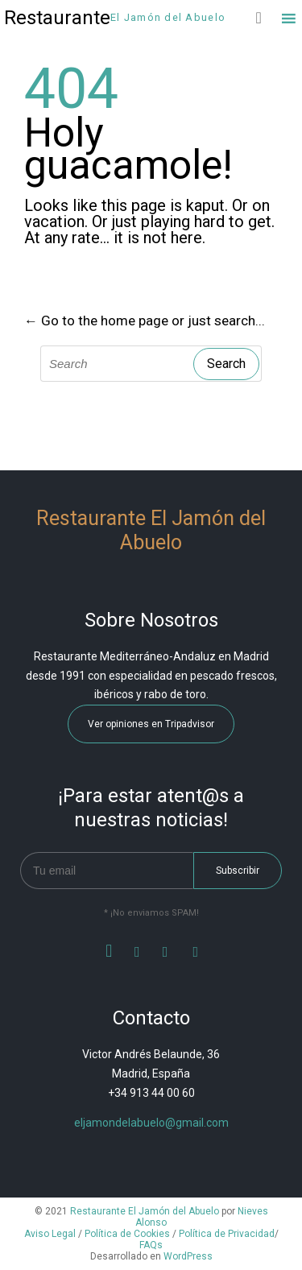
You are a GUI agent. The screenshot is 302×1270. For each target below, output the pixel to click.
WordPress (188, 1256)
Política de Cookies (127, 1233)
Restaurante (57, 17)
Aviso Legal (50, 1233)
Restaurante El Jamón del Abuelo (144, 1211)
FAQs (151, 1245)
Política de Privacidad (227, 1233)
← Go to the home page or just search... (144, 320)
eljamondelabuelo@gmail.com (151, 1122)
